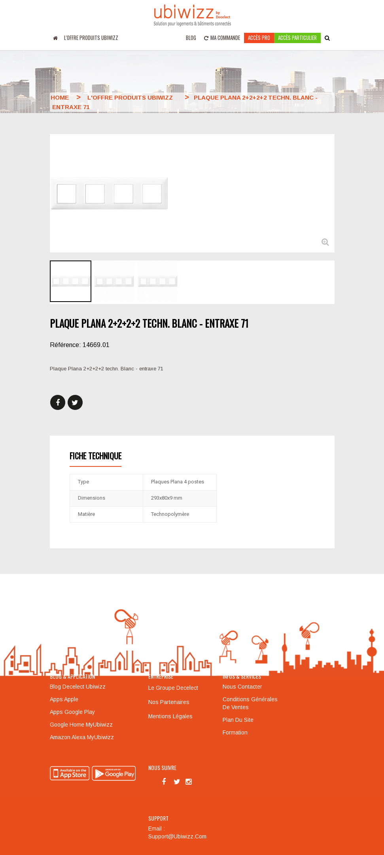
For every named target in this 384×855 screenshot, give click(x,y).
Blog (191, 38)
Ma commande (222, 38)
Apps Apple (64, 699)
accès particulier (297, 38)
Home (60, 97)
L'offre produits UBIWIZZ (91, 38)
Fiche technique (95, 456)
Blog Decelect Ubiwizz (78, 686)
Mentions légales (170, 716)
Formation (235, 732)
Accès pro (259, 38)
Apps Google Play (72, 712)
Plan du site (238, 720)
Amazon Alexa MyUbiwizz (82, 737)
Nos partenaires (168, 702)
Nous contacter (242, 686)
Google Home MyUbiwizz (81, 724)
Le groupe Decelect (173, 688)
